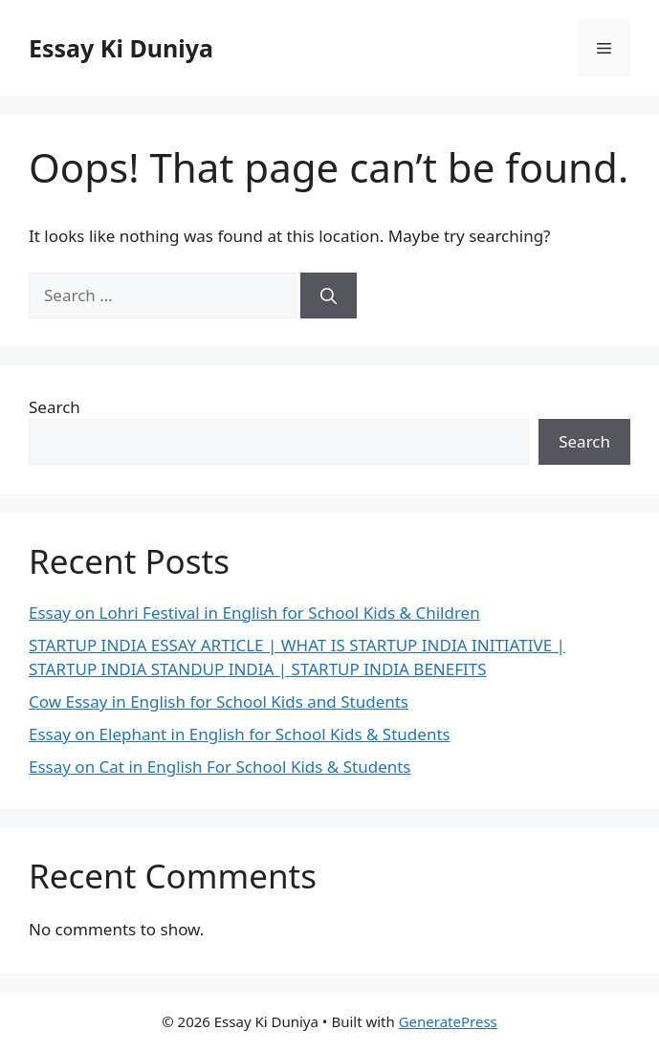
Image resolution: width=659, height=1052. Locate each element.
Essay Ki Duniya (121, 48)
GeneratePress (448, 1021)
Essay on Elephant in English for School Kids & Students (239, 734)
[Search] (328, 295)
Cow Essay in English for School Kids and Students (218, 701)
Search (54, 407)
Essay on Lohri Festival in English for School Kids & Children (254, 613)
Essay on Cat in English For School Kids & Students (220, 767)
